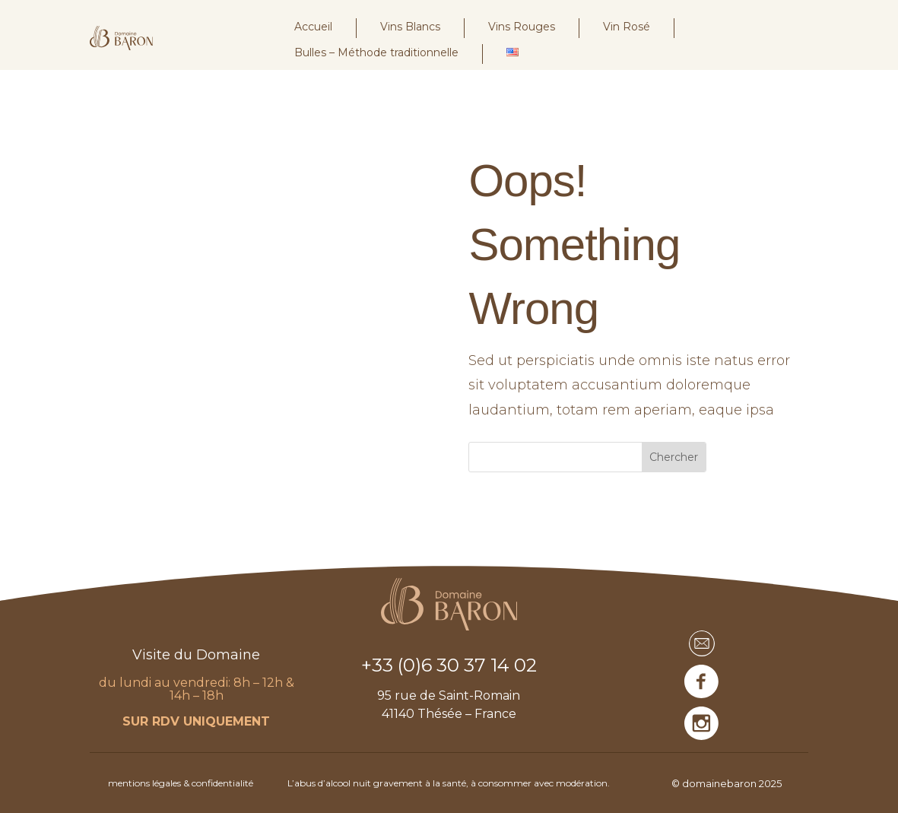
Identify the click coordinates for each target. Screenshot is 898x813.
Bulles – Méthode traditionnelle (376, 52)
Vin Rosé (626, 26)
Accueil (313, 26)
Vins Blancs (410, 26)
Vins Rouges (521, 26)
